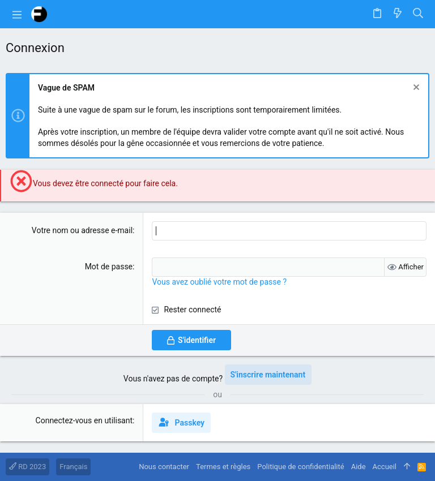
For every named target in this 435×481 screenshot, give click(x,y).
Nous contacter (164, 466)
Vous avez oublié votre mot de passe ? (219, 281)
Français (73, 466)
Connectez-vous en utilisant (84, 420)
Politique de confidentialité (300, 466)
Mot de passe (109, 266)
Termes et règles (223, 466)
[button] (17, 14)
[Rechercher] (418, 14)
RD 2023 (27, 466)
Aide (358, 466)
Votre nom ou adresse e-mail (82, 230)
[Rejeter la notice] (415, 89)
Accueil (384, 466)
